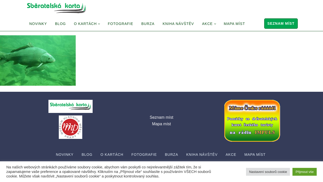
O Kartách (85, 24)
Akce (207, 24)
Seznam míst (280, 23)
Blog (60, 24)
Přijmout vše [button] (304, 172)
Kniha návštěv (178, 24)
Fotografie (120, 24)
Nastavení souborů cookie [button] (268, 172)
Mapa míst (234, 24)
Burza (147, 24)
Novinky (38, 24)
